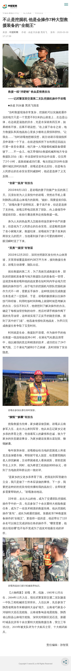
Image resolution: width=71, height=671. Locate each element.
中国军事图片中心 (11, 13)
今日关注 (39, 13)
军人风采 (27, 13)
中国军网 (13, 32)
